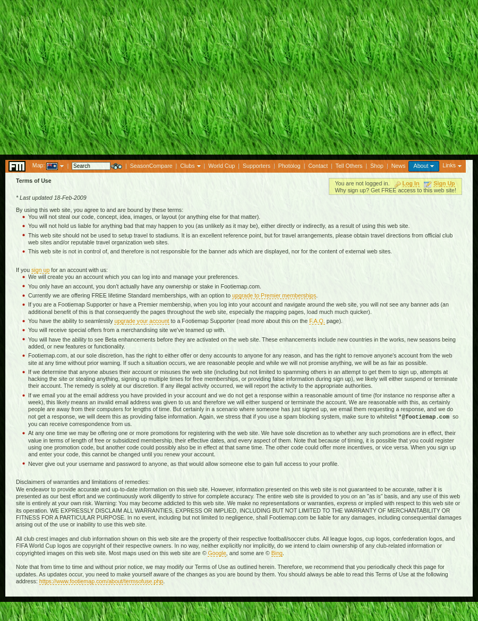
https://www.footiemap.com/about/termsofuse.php (101, 581)
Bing (277, 553)
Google (217, 553)
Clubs (187, 166)
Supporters (256, 166)
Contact (318, 166)
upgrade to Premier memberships (274, 295)
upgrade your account (141, 321)
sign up (40, 270)
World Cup (221, 166)
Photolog (289, 166)
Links (449, 165)
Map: (38, 165)
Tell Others (349, 166)
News (398, 166)
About (421, 166)
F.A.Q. (317, 321)
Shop (376, 166)
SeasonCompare (151, 166)
